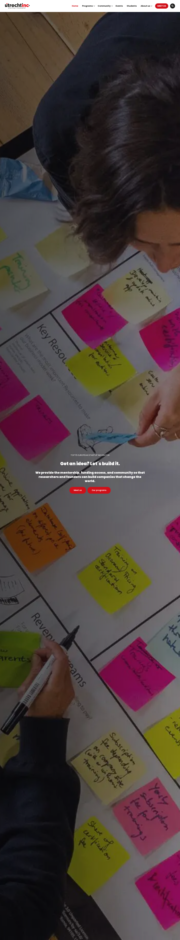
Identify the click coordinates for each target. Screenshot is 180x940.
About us (146, 5)
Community (105, 5)
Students (132, 5)
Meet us (78, 490)
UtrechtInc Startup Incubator (17, 6)
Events (119, 5)
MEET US (161, 5)
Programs (88, 5)
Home (75, 5)
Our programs (99, 490)
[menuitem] (75, 6)
